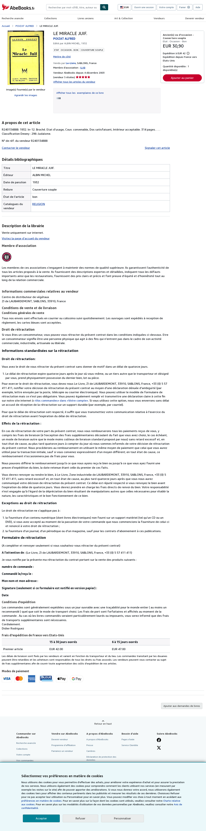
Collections (50, 18)
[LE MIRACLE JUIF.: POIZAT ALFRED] (26, 58)
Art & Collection (123, 18)
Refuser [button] (80, 818)
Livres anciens (86, 18)
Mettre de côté (62, 56)
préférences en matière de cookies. (41, 800)
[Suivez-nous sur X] (159, 748)
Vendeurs (159, 18)
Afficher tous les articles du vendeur (74, 81)
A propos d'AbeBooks (97, 739)
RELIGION (38, 204)
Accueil (6, 25)
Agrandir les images (25, 95)
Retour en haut (103, 723)
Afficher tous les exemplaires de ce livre (80, 92)
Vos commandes (25, 760)
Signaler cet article (157, 148)
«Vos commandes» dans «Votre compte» (61, 400)
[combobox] (73, 7)
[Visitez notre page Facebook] (159, 740)
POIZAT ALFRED (25, 25)
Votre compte (166, 7)
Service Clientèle (130, 745)
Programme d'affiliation (63, 745)
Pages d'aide (128, 739)
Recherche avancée (13, 18)
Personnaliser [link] (122, 818)
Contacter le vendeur (16, 148)
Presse (89, 745)
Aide (197, 7)
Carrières (90, 751)
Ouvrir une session (144, 7)
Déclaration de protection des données (101, 758)
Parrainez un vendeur (62, 751)
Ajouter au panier (182, 78)
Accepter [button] (41, 818)
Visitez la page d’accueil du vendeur (26, 238)
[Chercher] (104, 7)
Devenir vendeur (194, 18)
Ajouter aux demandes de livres (181, 705)
